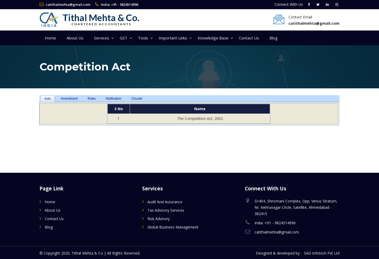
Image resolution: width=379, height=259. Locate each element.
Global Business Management (172, 227)
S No (118, 108)
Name (200, 108)
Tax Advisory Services (165, 210)
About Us (75, 37)
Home (50, 37)
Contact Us (249, 37)
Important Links (173, 37)
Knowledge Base (213, 37)
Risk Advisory (158, 218)
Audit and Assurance (164, 201)
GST (123, 37)
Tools (143, 37)
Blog (274, 37)
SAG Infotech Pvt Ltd (322, 253)
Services (101, 37)
